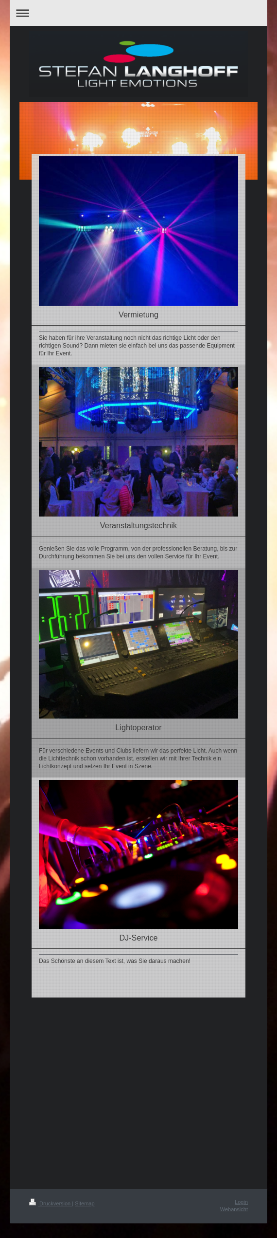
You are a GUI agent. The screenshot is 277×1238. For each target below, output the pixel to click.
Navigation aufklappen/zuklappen (138, 12)
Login (241, 1202)
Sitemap (84, 1203)
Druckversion (50, 1203)
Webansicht (234, 1209)
